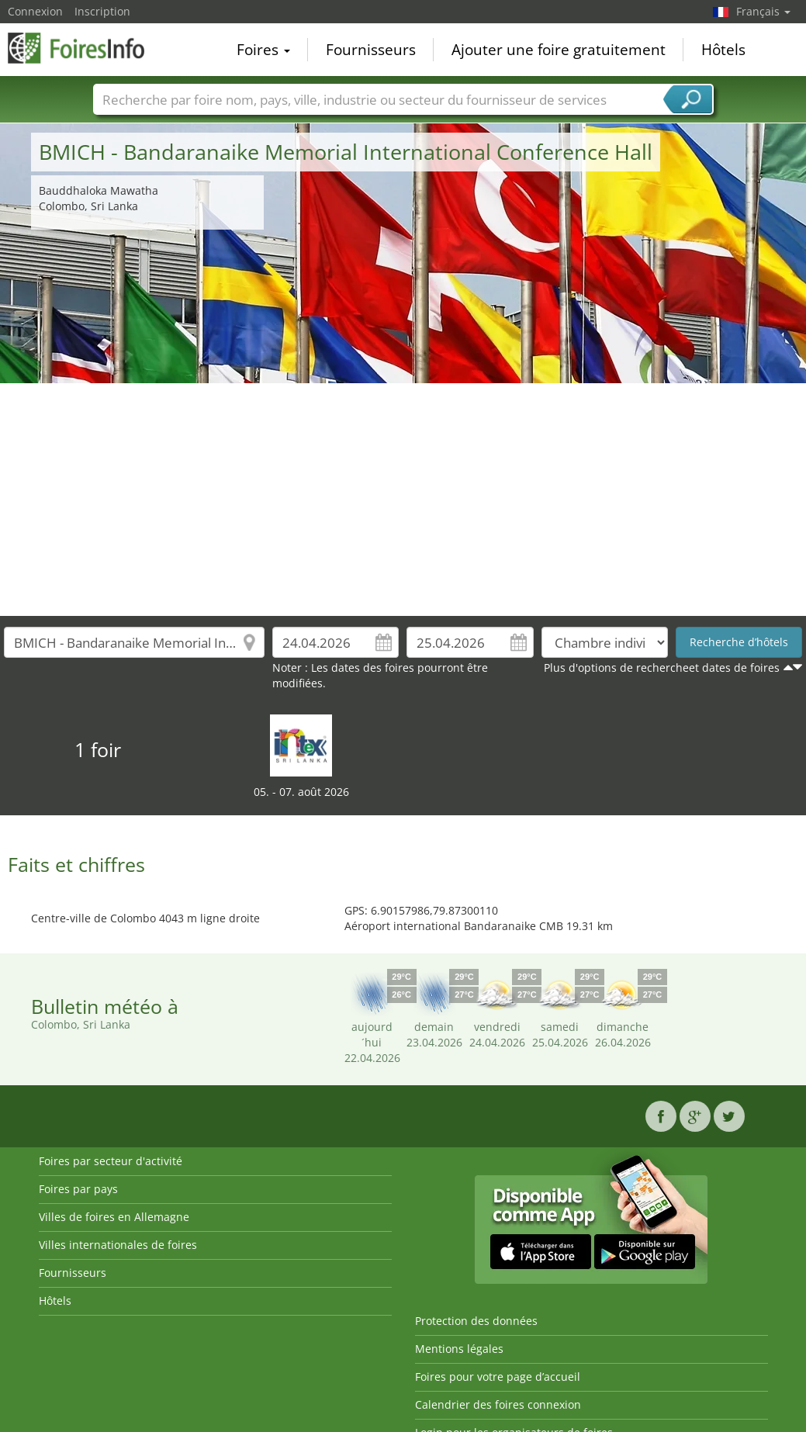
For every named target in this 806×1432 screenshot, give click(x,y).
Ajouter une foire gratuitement (558, 50)
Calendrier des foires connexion (498, 1404)
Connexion (35, 11)
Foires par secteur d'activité (110, 1161)
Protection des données (476, 1320)
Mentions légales (459, 1348)
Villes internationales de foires (118, 1244)
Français (763, 11)
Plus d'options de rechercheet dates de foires (662, 667)
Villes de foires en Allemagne (114, 1216)
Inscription (102, 11)
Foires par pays (78, 1188)
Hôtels (723, 50)
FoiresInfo (85, 48)
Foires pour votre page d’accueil (497, 1376)
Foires (263, 50)
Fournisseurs (371, 50)
